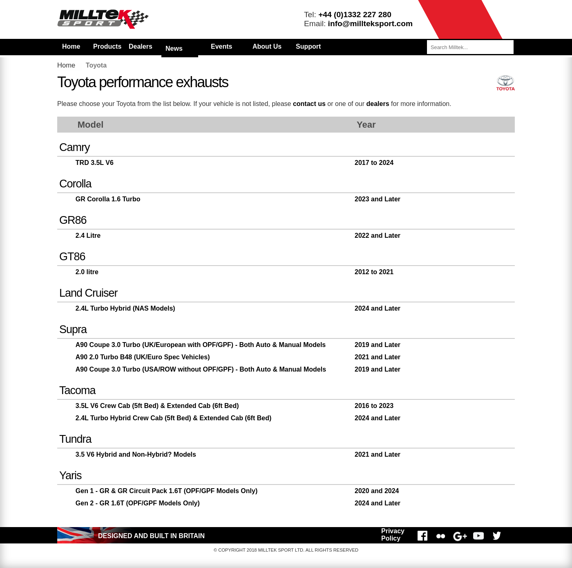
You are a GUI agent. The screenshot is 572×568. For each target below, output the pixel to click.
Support (308, 46)
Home (71, 46)
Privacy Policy (392, 534)
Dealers (140, 46)
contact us (309, 103)
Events (221, 46)
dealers (377, 103)
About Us (267, 46)
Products (107, 46)
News (174, 48)
